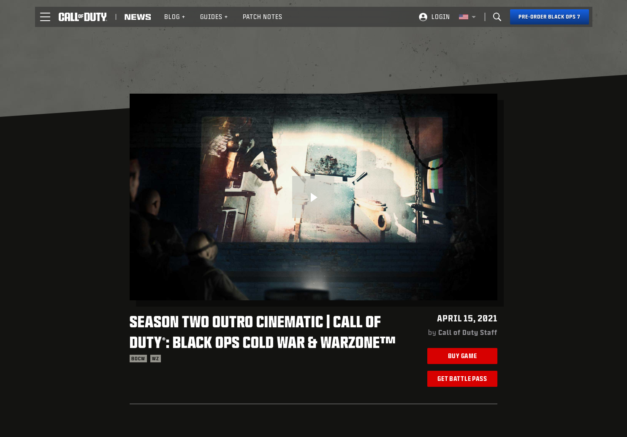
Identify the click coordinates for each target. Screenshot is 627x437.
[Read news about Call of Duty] (138, 17)
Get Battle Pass (462, 378)
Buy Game (462, 356)
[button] (45, 17)
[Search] (497, 17)
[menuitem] (175, 17)
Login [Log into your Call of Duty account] (441, 16)
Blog (175, 16)
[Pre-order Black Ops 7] (549, 16)
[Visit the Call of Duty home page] (83, 17)
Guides (214, 16)
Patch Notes (262, 16)
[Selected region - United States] (467, 17)
